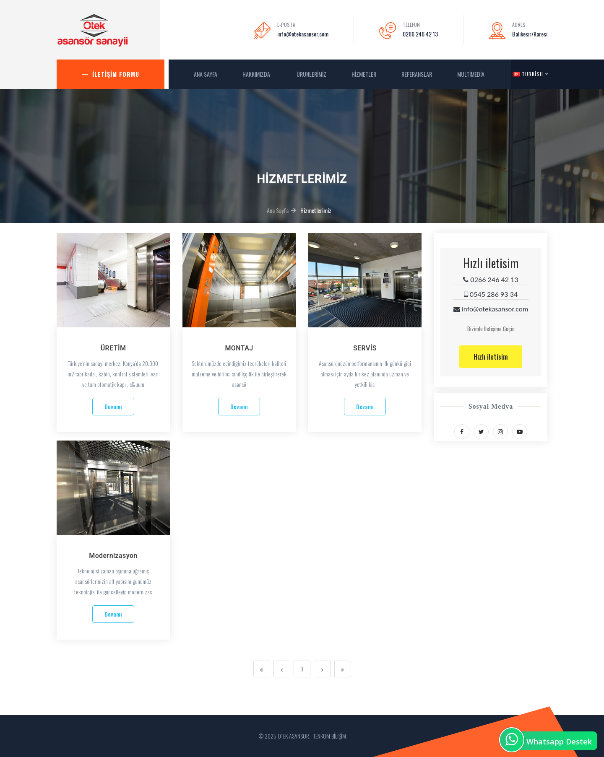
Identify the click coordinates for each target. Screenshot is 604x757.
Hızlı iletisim (491, 357)
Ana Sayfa (278, 210)
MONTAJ (239, 348)
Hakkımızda (256, 74)
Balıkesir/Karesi (529, 33)
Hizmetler (363, 74)
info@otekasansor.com (302, 33)
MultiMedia (471, 74)
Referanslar (416, 74)
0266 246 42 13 (420, 33)
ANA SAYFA (205, 74)
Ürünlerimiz (311, 74)
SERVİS (365, 348)
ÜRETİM (113, 348)
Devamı (113, 406)
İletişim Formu (115, 74)
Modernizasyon (113, 556)
